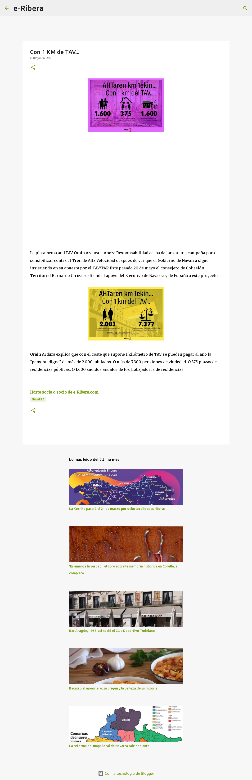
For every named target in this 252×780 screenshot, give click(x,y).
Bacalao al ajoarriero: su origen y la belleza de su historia (113, 688)
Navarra (38, 399)
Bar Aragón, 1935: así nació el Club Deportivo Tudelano (112, 631)
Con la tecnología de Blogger (126, 773)
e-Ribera (28, 8)
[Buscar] (50, 8)
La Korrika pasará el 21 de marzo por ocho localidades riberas (117, 509)
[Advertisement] (65, 179)
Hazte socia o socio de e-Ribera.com (64, 392)
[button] (33, 67)
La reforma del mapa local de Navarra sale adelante (109, 746)
